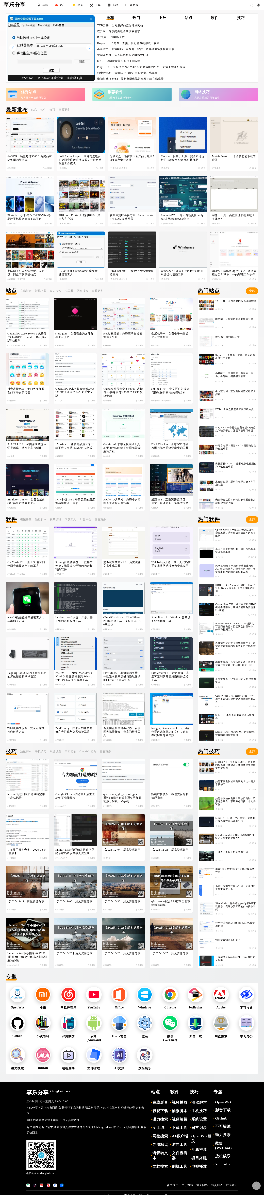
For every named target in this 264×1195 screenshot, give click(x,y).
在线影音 (26, 290)
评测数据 (68, 1036)
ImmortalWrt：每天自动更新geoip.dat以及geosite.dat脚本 (182, 217)
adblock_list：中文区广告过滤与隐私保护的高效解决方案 (170, 390)
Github (17, 1036)
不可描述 (246, 1007)
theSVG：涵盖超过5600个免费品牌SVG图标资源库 (29, 158)
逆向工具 (179, 1144)
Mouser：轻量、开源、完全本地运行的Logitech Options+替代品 (182, 158)
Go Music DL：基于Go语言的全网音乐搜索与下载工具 (26, 564)
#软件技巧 (155, 806)
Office (119, 1007)
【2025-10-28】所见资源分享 (74, 953)
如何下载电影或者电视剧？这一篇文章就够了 (235, 783)
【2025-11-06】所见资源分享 (73, 901)
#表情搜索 (11, 401)
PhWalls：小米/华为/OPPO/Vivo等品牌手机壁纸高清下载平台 (29, 217)
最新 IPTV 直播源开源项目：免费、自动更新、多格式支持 (170, 501)
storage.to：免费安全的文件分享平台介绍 (74, 335)
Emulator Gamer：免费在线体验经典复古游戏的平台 (26, 501)
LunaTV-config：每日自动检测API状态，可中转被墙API (234, 836)
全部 (252, 290)
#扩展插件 (107, 685)
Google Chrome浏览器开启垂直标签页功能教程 (75, 796)
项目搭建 (199, 1158)
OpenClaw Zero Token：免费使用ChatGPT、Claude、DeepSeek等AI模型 (27, 337)
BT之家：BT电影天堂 (111, 37)
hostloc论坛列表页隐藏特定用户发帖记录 (26, 796)
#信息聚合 (155, 401)
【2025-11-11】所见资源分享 (25, 901)
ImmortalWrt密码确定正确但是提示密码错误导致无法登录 (74, 851)
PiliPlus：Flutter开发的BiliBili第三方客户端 (79, 217)
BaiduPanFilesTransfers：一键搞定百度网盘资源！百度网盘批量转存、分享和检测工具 (235, 626)
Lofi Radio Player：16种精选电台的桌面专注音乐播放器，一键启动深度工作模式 (80, 160)
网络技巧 (202, 92)
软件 (43, 109)
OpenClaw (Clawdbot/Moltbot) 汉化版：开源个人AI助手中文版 (75, 392)
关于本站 (187, 1185)
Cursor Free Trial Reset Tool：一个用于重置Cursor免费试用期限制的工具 (235, 699)
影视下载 (40, 290)
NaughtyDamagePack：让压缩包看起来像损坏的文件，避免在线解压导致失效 (170, 732)
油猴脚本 (40, 519)
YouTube (94, 1007)
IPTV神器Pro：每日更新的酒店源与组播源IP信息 (75, 501)
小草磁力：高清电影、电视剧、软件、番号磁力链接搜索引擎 (135, 49)
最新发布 (17, 110)
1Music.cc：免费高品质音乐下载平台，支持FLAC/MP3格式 (74, 446)
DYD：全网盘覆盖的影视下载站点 (119, 60)
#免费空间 (123, 168)
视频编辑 (55, 519)
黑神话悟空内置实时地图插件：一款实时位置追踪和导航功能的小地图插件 (235, 646)
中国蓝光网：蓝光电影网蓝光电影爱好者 (123, 55)
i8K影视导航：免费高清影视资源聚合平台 (122, 335)
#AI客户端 (216, 279)
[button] (89, 47)
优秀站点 (28, 92)
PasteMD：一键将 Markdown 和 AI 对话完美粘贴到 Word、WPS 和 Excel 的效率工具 (74, 676)
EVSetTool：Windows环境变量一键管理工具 (80, 272)
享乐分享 (48, 1093)
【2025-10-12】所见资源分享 (231, 852)
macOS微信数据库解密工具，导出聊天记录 (26, 619)
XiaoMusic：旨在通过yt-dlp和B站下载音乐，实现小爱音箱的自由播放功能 (235, 906)
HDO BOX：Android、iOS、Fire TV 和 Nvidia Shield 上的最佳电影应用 (235, 588)
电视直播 (68, 1068)
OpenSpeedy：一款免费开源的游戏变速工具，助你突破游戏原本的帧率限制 (235, 532)
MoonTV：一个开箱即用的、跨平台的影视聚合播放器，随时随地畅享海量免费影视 (235, 765)
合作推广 (172, 1185)
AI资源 (119, 1068)
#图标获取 (11, 168)
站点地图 (217, 1185)
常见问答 (202, 1185)
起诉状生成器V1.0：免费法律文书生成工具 (122, 564)
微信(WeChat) (223, 1145)
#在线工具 (155, 456)
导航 (42, 5)
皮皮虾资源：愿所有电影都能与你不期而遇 (235, 483)
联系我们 (232, 1185)
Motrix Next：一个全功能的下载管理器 (234, 158)
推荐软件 (115, 92)
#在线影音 (11, 279)
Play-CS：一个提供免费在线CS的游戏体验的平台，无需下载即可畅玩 (141, 67)
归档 (112, 5)
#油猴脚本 (11, 806)
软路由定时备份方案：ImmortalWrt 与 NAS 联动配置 (131, 217)
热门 (60, 5)
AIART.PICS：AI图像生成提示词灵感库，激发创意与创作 (26, 446)
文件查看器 (179, 1155)
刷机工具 (179, 1166)
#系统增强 (165, 168)
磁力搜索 (55, 290)
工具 (95, 5)
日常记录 (70, 751)
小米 (43, 1007)
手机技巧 (40, 751)
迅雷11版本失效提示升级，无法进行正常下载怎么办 (235, 888)
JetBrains (196, 1007)
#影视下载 (21, 279)
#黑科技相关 (20, 345)
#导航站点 (107, 345)
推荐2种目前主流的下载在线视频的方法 (235, 871)
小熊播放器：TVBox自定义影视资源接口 (235, 680)
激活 (145, 1036)
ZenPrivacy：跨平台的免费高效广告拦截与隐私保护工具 (73, 730)
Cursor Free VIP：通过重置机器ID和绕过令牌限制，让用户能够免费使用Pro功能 (235, 607)
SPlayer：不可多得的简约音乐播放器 (234, 716)
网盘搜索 (82, 290)
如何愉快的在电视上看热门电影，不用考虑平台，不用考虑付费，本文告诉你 (235, 801)
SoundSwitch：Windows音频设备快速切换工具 (170, 619)
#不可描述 (11, 858)
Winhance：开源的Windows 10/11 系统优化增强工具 (182, 272)
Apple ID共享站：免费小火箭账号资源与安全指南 (122, 501)
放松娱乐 (144, 1068)
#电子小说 (155, 345)
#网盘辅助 (107, 740)
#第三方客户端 (65, 223)
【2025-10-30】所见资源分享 (122, 901)
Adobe (221, 1007)
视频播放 (26, 519)
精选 (77, 5)
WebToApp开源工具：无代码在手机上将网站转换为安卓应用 (171, 564)
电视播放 (199, 1166)
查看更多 (64, 109)
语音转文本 (160, 1155)
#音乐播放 (63, 168)
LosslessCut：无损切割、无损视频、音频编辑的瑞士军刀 (235, 733)
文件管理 (93, 1068)
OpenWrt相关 (87, 751)
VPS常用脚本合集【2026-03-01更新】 (26, 851)
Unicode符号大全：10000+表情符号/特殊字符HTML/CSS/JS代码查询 (123, 392)
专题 (11, 977)
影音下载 (195, 1036)
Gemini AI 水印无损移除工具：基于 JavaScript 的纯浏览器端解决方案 (123, 448)
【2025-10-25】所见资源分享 (170, 953)
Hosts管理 (119, 1036)
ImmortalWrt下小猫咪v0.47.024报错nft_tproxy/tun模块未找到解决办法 (27, 957)
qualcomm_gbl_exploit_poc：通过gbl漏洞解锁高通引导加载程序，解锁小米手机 (122, 798)
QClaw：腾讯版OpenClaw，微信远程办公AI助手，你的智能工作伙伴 (234, 272)
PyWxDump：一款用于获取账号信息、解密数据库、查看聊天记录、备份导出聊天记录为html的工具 (235, 568)
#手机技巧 (107, 806)
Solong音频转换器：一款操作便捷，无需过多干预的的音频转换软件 (74, 566)
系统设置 (55, 751)
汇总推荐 (199, 1149)
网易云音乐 (68, 1007)
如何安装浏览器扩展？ (228, 940)
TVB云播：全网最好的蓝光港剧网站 (120, 25)
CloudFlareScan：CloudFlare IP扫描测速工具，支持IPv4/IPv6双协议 (122, 621)
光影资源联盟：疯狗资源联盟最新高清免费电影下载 (235, 501)
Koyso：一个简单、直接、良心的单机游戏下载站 (128, 43)
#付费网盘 (114, 168)
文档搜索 (160, 1166)
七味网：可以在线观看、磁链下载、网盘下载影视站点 (27, 272)
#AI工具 (10, 345)
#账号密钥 (107, 508)
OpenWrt (17, 1007)
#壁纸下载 (11, 223)
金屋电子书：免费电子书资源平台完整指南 (170, 335)
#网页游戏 (11, 508)
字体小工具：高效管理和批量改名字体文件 (233, 217)
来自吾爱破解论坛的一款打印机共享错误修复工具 (235, 550)
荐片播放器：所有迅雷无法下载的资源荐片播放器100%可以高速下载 (235, 663)
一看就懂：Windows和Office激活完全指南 (235, 958)
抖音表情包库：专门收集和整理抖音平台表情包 (26, 390)
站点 (34, 109)
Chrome (170, 1007)
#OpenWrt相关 (116, 223)
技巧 (52, 109)
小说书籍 (43, 1036)
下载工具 (70, 519)
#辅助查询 (59, 629)
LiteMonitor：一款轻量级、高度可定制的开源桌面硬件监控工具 (170, 676)
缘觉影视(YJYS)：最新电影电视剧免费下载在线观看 (130, 78)
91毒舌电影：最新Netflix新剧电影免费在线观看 (127, 72)
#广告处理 (59, 740)
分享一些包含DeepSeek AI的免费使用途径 (235, 924)
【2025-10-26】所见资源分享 (122, 953)
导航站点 (160, 1144)
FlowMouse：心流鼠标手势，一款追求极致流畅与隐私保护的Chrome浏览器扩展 (122, 676)
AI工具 (69, 290)
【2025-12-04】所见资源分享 (122, 849)
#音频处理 (59, 574)
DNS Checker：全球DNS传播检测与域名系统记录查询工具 (170, 446)
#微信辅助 (11, 629)
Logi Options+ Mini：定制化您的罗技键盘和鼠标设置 (26, 674)
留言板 (132, 5)
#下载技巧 (155, 910)
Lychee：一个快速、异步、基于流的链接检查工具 (74, 619)
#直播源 (58, 508)
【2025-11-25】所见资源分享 (169, 849)
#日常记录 (155, 858)
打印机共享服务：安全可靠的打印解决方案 (26, 730)
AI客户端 (85, 519)
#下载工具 (216, 168)
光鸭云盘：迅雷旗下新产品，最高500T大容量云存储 (132, 158)
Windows (144, 1007)
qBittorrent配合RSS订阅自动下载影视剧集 (170, 903)
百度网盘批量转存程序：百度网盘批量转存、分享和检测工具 (122, 732)
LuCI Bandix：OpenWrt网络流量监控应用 (132, 272)
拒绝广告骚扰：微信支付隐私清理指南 (170, 796)
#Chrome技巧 (61, 806)
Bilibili (43, 1068)
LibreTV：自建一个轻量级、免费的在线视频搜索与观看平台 (235, 819)
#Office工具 (60, 685)
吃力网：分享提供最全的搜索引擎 (118, 31)
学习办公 (246, 1036)
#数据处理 (123, 279)
